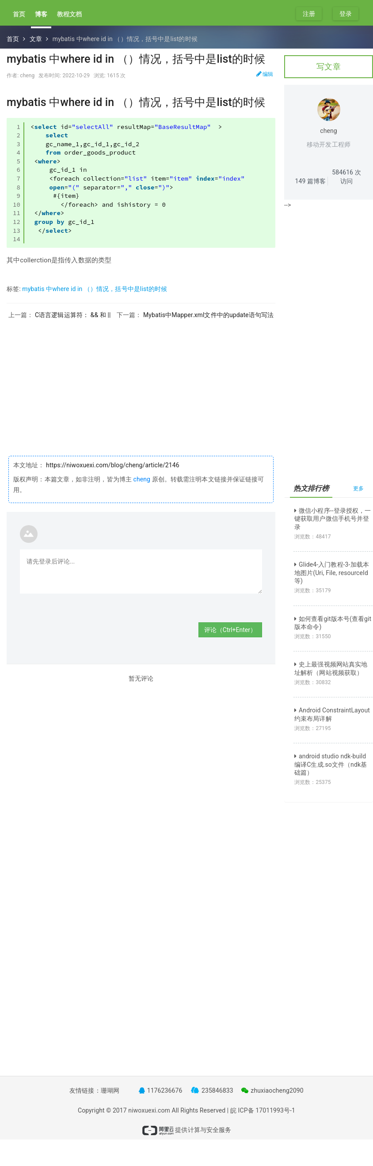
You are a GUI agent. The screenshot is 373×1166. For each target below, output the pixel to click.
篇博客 (310, 181)
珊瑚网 (110, 1090)
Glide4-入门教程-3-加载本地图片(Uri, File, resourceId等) (331, 572)
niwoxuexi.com (149, 1110)
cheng (141, 479)
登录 (345, 13)
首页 (19, 14)
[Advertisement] (141, 381)
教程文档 (69, 14)
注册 (309, 13)
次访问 (346, 177)
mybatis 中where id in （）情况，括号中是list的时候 (94, 288)
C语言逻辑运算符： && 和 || (72, 314)
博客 (41, 14)
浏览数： (312, 537)
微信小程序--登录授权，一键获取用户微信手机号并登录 (332, 518)
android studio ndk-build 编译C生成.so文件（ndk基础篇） (330, 764)
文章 (36, 38)
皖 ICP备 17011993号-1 (262, 1110)
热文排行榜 (311, 488)
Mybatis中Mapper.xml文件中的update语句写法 (208, 314)
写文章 (328, 66)
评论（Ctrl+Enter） (230, 629)
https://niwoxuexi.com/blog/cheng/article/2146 (112, 465)
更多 (358, 488)
